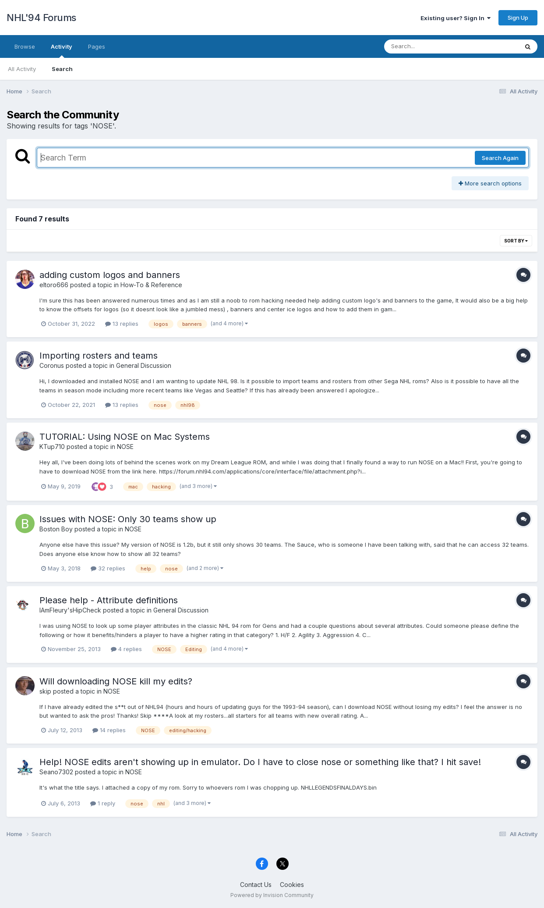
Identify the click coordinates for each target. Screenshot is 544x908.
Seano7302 (56, 772)
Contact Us (256, 884)
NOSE (125, 446)
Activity (61, 50)
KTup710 (52, 446)
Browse (24, 46)
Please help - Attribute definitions (108, 600)
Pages (96, 46)
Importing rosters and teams (98, 355)
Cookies (292, 884)
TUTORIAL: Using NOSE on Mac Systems (124, 436)
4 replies (126, 648)
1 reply (102, 803)
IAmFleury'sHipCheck (70, 610)
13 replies (121, 323)
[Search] (427, 46)
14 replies (109, 730)
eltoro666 (53, 284)
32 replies (108, 568)
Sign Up (518, 17)
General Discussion (143, 365)
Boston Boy (56, 529)
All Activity (22, 68)
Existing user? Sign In (455, 17)
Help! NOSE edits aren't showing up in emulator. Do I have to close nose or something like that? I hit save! (260, 762)
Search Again (500, 157)
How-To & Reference (151, 284)
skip (45, 691)
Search (62, 68)
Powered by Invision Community (272, 895)
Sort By (516, 240)
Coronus (51, 365)
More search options (490, 183)
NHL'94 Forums (41, 17)
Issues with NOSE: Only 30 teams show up (127, 519)
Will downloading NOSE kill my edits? (115, 681)
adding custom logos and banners (109, 275)
